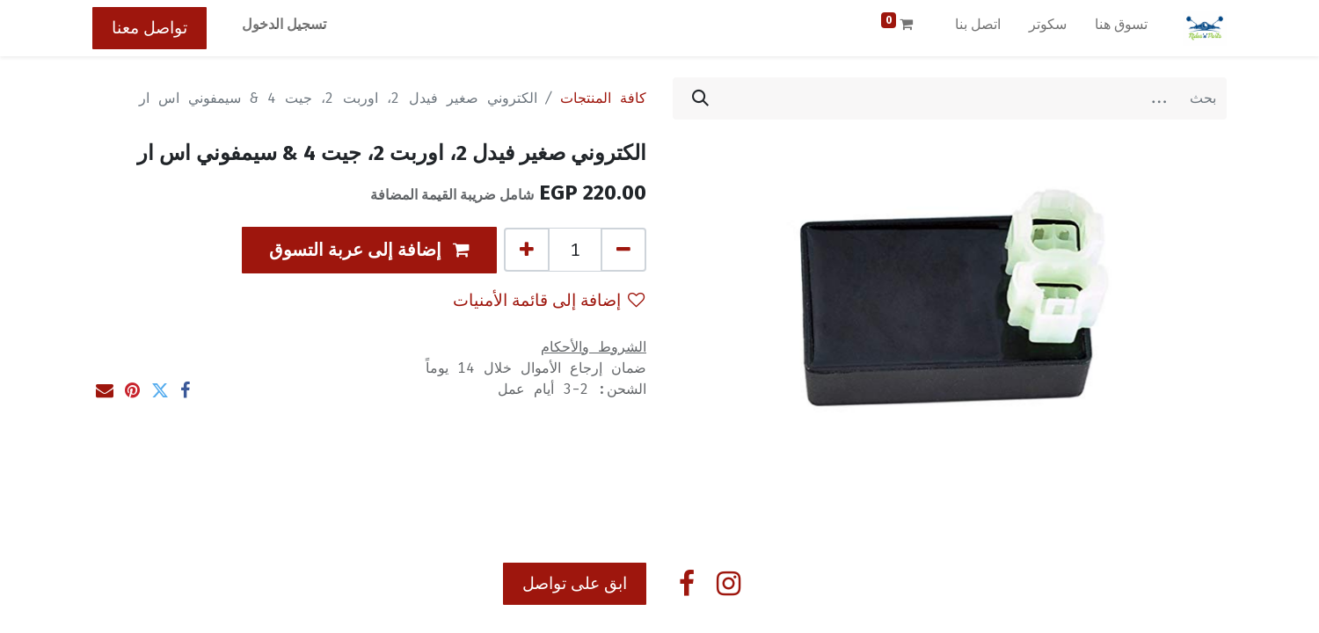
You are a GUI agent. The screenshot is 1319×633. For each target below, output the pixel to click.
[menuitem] (1121, 28)
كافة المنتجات (603, 98)
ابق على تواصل (574, 583)
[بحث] (700, 98)
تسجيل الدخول (284, 24)
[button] (369, 250)
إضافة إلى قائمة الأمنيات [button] (549, 300)
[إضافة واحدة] (527, 250)
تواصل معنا (149, 28)
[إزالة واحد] (623, 250)
